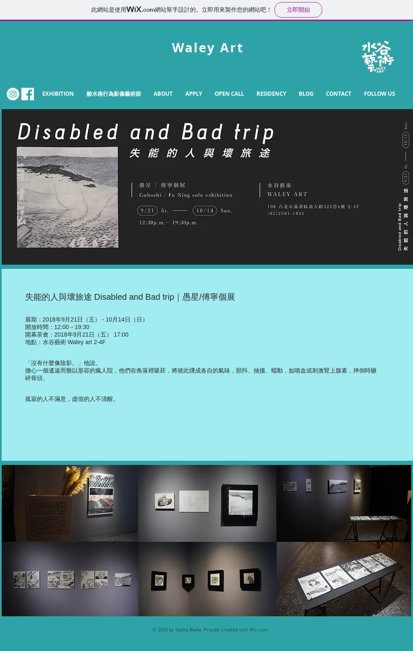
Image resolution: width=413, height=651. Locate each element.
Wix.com (258, 630)
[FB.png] (27, 94)
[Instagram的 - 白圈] (13, 94)
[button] (163, 94)
